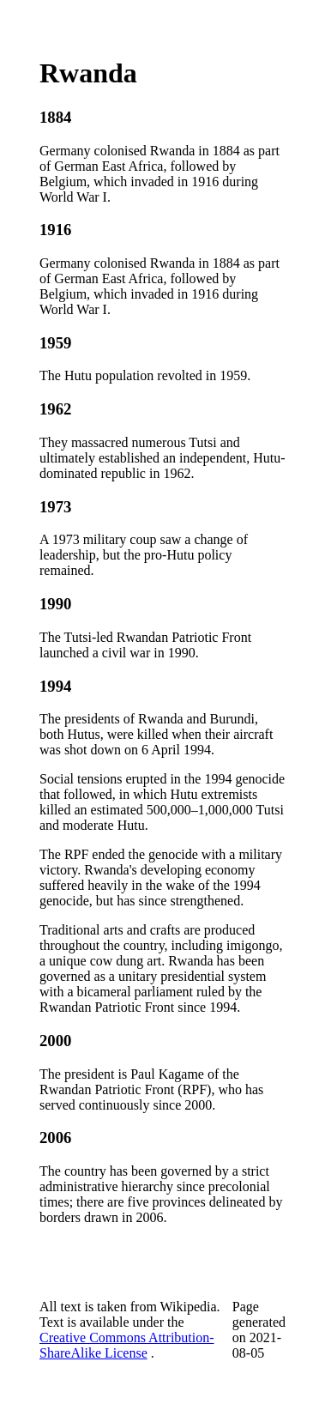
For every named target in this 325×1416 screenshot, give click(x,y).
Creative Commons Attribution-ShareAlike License (126, 1345)
